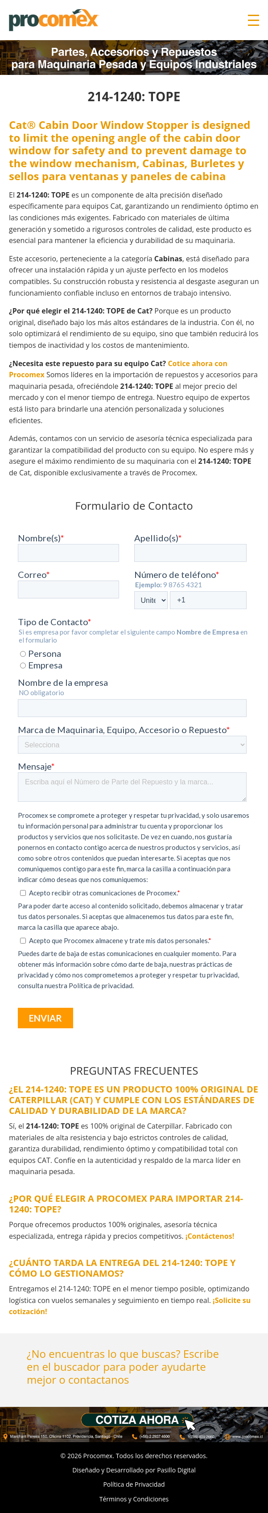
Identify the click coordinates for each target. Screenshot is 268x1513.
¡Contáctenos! (210, 1236)
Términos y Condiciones (134, 1499)
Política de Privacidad (134, 1484)
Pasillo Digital (176, 1470)
